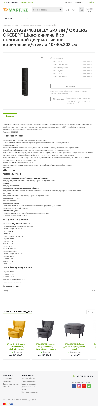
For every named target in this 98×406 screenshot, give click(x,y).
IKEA (10, 18)
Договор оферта (28, 378)
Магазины (7, 381)
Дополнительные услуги (28, 388)
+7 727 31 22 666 (12, 2)
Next (93, 312)
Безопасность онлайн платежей (11, 385)
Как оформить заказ (30, 392)
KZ (90, 2)
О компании (7, 378)
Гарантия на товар (29, 384)
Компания (8, 375)
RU (93, 2)
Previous (89, 312)
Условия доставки (28, 381)
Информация (28, 375)
